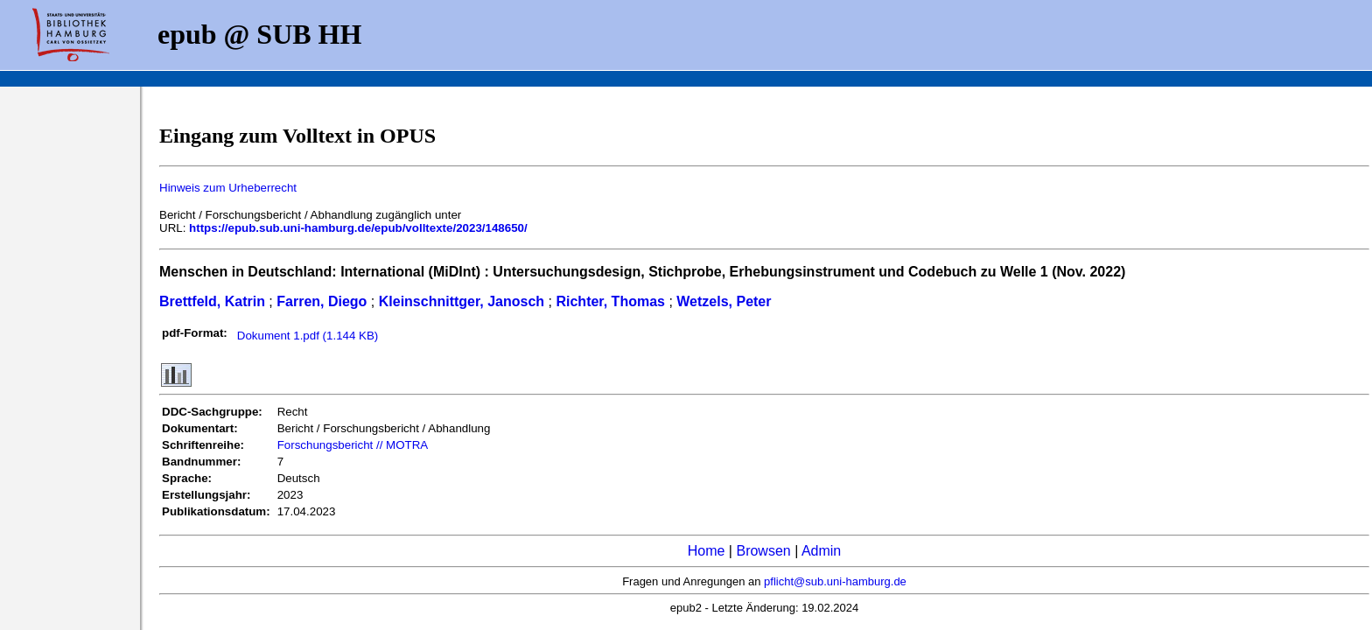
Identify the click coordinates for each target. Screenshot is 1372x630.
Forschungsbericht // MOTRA (353, 445)
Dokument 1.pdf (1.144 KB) (308, 335)
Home (706, 550)
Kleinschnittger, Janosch (461, 301)
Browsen (763, 550)
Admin (821, 550)
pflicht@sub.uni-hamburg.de (835, 581)
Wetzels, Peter (723, 301)
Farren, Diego (321, 301)
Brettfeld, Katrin (212, 301)
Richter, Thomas (610, 301)
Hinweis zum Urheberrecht (228, 187)
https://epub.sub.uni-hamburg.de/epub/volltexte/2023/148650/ (358, 227)
